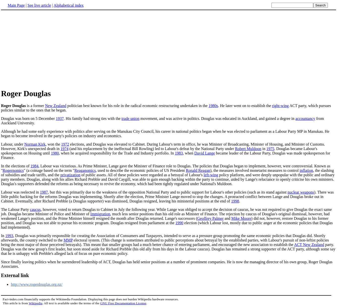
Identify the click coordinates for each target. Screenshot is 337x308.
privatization (70, 175)
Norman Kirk (35, 144)
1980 (55, 153)
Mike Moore (241, 218)
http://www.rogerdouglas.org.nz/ (36, 284)
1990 (179, 223)
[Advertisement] (168, 49)
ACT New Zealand (309, 244)
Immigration (100, 214)
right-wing (280, 106)
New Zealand (55, 106)
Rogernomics (13, 170)
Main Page (16, 5)
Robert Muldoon (248, 149)
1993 (9, 236)
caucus (35, 209)
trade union (130, 118)
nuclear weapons (300, 192)
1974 (64, 149)
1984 (34, 166)
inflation (306, 170)
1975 (270, 149)
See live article (39, 5)
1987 (44, 192)
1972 (65, 144)
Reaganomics (85, 170)
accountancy (305, 118)
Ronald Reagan (198, 170)
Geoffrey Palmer (210, 218)
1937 (60, 118)
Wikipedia (35, 303)
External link (15, 275)
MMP (68, 240)
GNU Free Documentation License (123, 303)
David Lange (204, 153)
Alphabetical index (68, 5)
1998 (235, 201)
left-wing (211, 175)
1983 (179, 153)
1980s (213, 106)
